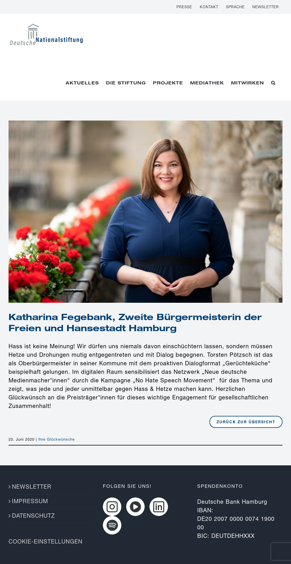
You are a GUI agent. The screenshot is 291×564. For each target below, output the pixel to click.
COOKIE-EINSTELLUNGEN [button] (45, 541)
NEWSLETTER (31, 486)
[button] (273, 82)
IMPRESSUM (30, 501)
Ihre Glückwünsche (56, 439)
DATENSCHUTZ (33, 515)
